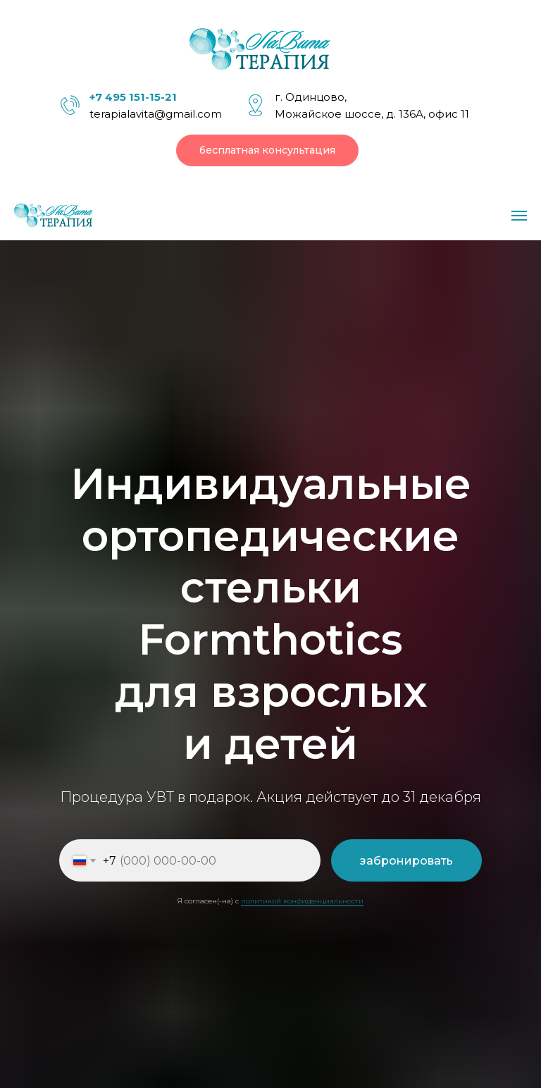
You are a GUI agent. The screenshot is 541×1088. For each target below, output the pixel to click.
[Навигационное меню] (519, 216)
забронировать (406, 860)
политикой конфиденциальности (302, 900)
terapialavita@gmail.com (155, 113)
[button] (267, 150)
